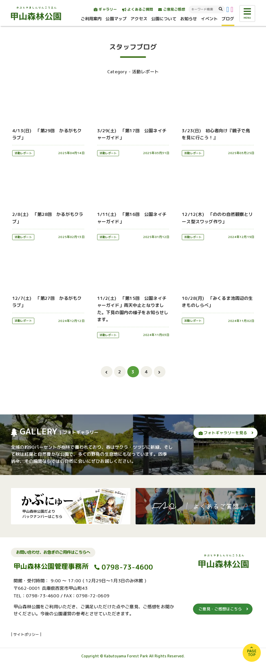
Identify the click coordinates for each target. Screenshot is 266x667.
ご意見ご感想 (171, 9)
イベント (209, 19)
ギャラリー (105, 9)
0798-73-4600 (127, 567)
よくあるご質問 (137, 9)
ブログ (228, 19)
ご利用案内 (91, 19)
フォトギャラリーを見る (223, 432)
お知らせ (188, 19)
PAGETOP (251, 653)
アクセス (138, 19)
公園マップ (116, 19)
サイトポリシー (26, 634)
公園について (163, 19)
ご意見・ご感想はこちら (220, 609)
